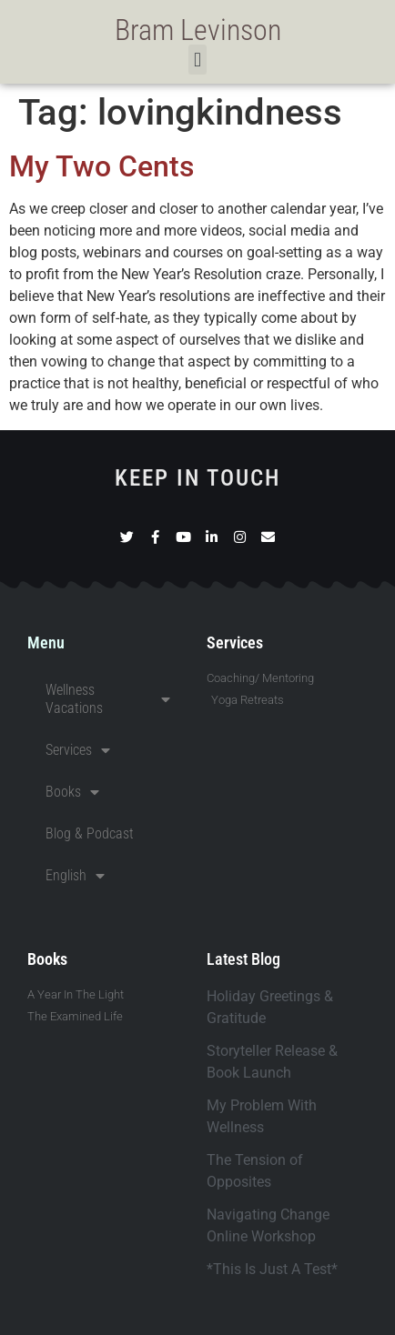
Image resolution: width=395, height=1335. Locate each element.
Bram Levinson (198, 30)
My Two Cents (101, 166)
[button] (197, 60)
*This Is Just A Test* (272, 1269)
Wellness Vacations (108, 699)
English (75, 875)
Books (72, 792)
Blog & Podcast (90, 833)
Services (78, 750)
